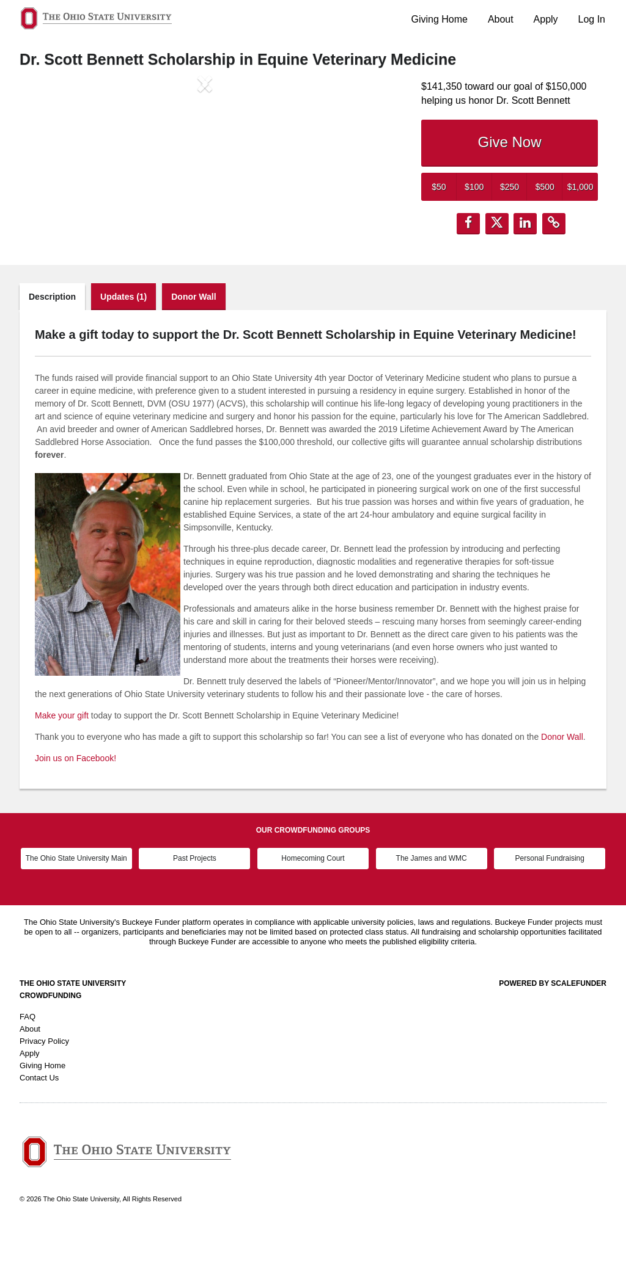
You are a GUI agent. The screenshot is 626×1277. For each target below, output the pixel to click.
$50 (439, 187)
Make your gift (62, 764)
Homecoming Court (312, 907)
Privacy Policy (44, 1089)
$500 (545, 187)
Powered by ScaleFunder (552, 1032)
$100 (474, 187)
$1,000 (580, 187)
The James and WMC (431, 907)
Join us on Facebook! (75, 807)
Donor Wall (193, 345)
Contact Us (39, 1126)
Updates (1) (123, 345)
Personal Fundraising (549, 907)
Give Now (509, 142)
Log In (591, 19)
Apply (546, 19)
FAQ (27, 1065)
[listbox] (205, 184)
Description (52, 345)
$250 (509, 187)
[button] (47, 184)
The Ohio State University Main (76, 907)
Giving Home (439, 19)
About (501, 19)
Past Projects (194, 907)
